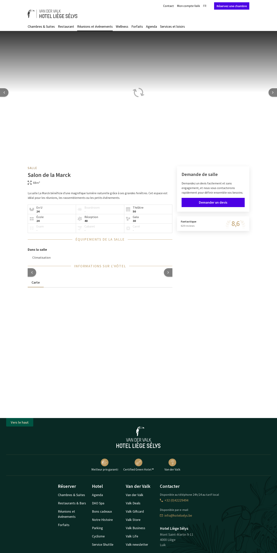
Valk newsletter (137, 544)
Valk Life (132, 536)
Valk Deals (133, 503)
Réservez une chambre (232, 6)
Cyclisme (98, 536)
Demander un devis (213, 202)
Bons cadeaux (102, 511)
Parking (97, 528)
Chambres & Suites (41, 26)
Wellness (122, 26)
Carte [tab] (36, 282)
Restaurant (66, 26)
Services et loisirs (172, 26)
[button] (32, 272)
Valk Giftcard (135, 511)
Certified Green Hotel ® (138, 465)
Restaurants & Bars (72, 503)
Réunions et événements (95, 26)
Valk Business (135, 528)
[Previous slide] (4, 92)
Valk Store (133, 519)
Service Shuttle (102, 544)
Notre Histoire (102, 519)
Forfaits (137, 26)
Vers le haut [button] (20, 422)
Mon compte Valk (188, 6)
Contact (168, 6)
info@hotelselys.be (176, 515)
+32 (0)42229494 (174, 500)
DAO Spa (98, 503)
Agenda (151, 26)
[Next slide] (273, 92)
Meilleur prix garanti (104, 465)
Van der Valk (172, 465)
